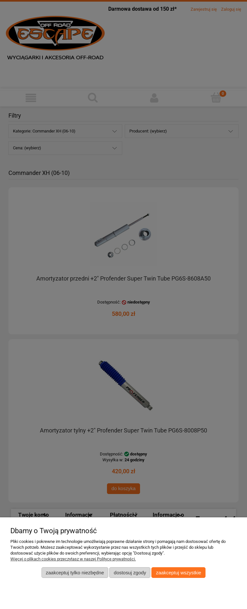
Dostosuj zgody (130, 572)
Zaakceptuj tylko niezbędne (75, 572)
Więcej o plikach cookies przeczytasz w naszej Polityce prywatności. (73, 559)
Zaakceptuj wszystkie (178, 572)
